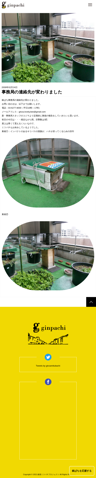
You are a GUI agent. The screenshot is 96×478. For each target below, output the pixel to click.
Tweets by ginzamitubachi (48, 366)
